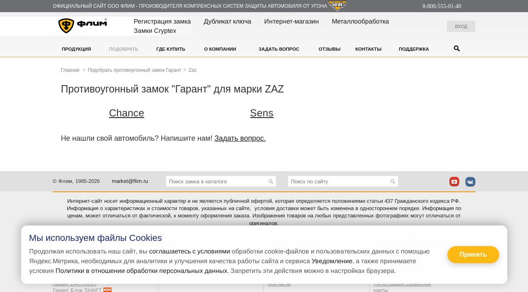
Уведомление (332, 261)
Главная (70, 70)
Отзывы (329, 49)
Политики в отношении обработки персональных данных (141, 270)
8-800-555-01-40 (442, 6)
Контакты (368, 49)
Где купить (171, 49)
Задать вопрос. (240, 138)
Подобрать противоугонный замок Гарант (135, 70)
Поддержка (414, 49)
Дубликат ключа (227, 21)
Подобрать (123, 49)
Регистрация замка (162, 21)
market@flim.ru (130, 181)
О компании (220, 49)
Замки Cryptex (155, 30)
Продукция (76, 49)
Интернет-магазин (291, 21)
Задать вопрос (279, 49)
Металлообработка (360, 21)
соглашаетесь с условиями (189, 251)
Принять (473, 254)
